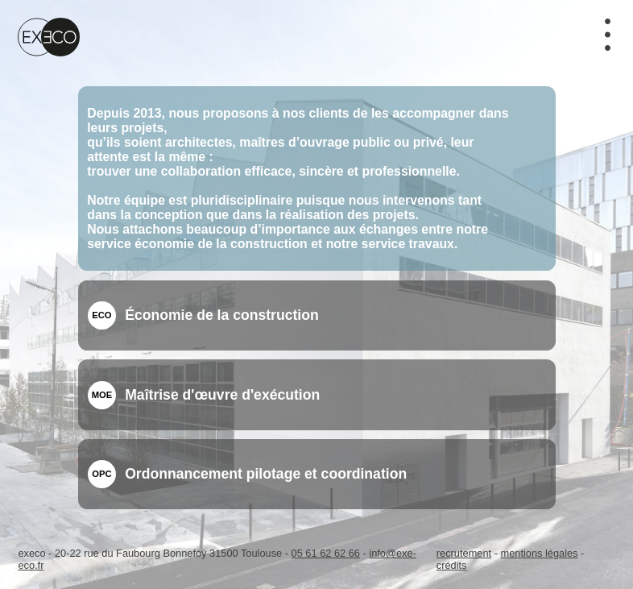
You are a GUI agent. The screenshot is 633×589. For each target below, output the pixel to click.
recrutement (463, 553)
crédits (451, 565)
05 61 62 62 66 (326, 553)
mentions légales (538, 553)
